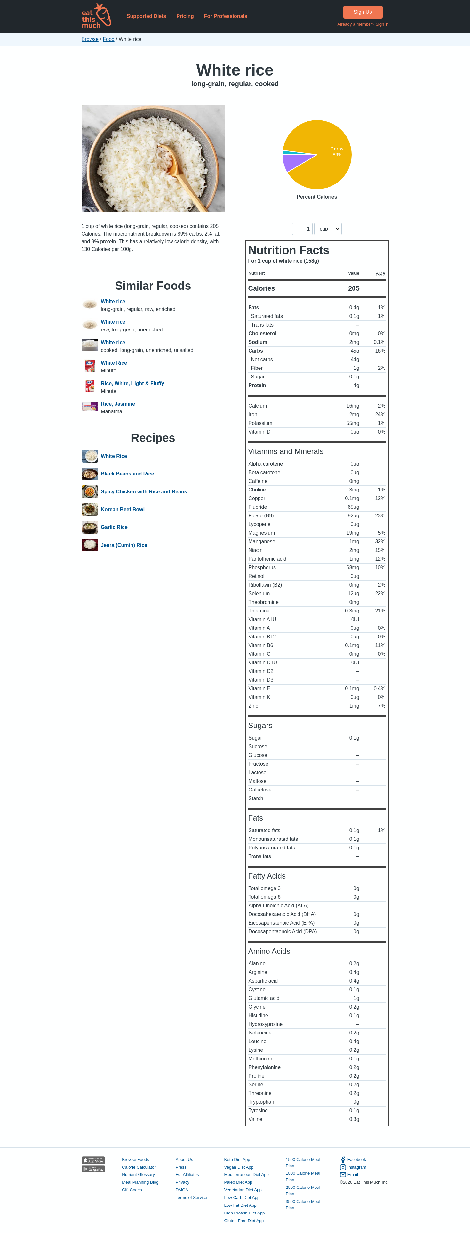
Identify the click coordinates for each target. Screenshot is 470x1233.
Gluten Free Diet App (244, 1220)
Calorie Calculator (138, 1167)
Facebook (353, 1159)
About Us (184, 1159)
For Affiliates (187, 1174)
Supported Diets (146, 16)
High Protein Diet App (244, 1213)
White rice (235, 70)
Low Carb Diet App (242, 1197)
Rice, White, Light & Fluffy (132, 383)
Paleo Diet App (238, 1182)
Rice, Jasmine (118, 404)
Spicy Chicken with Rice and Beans (144, 491)
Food (108, 39)
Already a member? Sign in (362, 24)
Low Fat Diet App (240, 1205)
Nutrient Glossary (138, 1174)
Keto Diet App (237, 1159)
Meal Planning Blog (140, 1182)
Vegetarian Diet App (243, 1190)
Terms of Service (191, 1197)
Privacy (183, 1182)
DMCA (182, 1190)
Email (349, 1175)
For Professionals (225, 16)
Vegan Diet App (238, 1167)
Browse (90, 39)
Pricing (185, 16)
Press (181, 1167)
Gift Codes (132, 1190)
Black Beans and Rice (127, 474)
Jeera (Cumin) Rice (124, 545)
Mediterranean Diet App (246, 1174)
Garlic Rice (114, 527)
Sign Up (363, 12)
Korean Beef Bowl (123, 509)
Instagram (353, 1167)
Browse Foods (135, 1159)
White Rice (114, 363)
